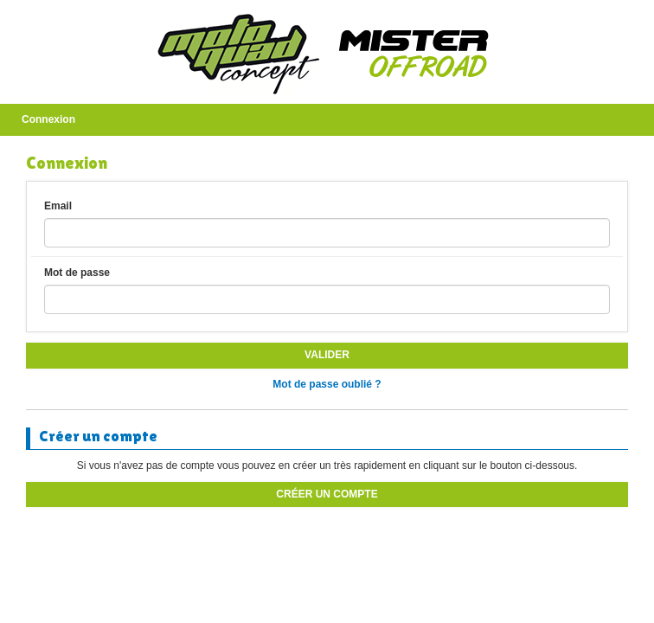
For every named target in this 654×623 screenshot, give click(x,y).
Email (58, 206)
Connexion (48, 119)
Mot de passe (77, 273)
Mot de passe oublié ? (326, 384)
